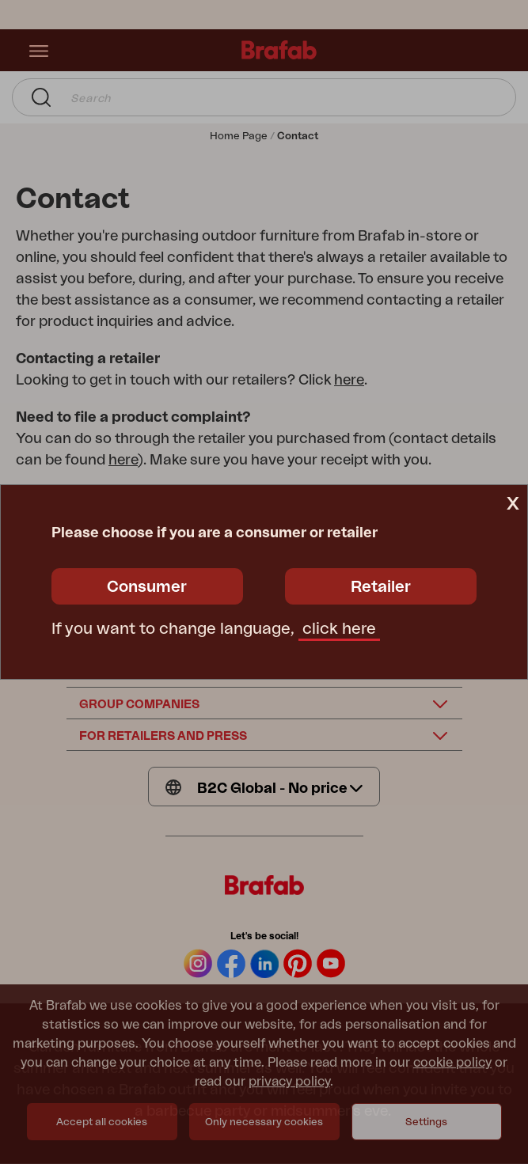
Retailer (381, 587)
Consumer (147, 587)
